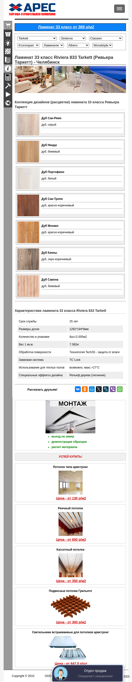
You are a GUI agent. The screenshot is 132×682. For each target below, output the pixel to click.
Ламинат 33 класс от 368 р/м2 (66, 27)
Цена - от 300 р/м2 (71, 622)
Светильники (8, 42)
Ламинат (8, 51)
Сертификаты (8, 103)
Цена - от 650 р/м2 (71, 539)
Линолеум (8, 60)
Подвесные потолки (8, 34)
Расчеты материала (8, 77)
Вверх (124, 676)
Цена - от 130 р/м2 (71, 498)
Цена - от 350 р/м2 (71, 581)
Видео (8, 94)
